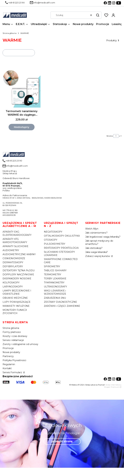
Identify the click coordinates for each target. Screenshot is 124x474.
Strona (109, 136)
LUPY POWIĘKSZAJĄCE (17, 301)
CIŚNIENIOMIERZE (14, 258)
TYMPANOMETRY (54, 282)
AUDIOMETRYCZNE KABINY (19, 254)
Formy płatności (12, 332)
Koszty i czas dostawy (15, 336)
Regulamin (9, 364)
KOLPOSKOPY (11, 282)
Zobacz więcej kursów (98, 256)
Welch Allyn (91, 228)
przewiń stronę (62, 441)
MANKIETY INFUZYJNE (16, 305)
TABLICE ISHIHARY (55, 270)
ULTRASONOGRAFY (55, 286)
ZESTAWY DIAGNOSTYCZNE (60, 301)
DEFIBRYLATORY (13, 266)
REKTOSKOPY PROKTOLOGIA (61, 247)
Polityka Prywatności (14, 360)
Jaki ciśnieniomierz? (96, 232)
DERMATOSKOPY (13, 262)
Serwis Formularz (13, 372)
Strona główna (9, 33)
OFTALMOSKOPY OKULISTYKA (62, 235)
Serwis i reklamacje (13, 340)
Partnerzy (8, 356)
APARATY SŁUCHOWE (15, 246)
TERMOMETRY (52, 274)
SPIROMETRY (52, 266)
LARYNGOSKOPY (13, 286)
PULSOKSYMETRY (54, 243)
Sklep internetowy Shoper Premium (112, 386)
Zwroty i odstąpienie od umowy (20, 344)
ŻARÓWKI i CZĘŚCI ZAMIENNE (62, 305)
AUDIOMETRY (11, 250)
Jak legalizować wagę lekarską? (102, 236)
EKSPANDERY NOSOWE (17, 278)
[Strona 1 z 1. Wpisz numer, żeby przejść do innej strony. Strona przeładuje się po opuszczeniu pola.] (116, 136)
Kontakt (7, 368)
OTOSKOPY (50, 239)
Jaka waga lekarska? (96, 252)
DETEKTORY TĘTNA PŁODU (19, 270)
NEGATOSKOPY (53, 231)
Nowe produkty (11, 352)
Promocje (8, 348)
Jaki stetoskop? (94, 248)
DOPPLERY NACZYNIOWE (18, 274)
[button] (98, 15)
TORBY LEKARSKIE (55, 278)
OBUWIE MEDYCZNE (15, 297)
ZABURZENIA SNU (55, 297)
